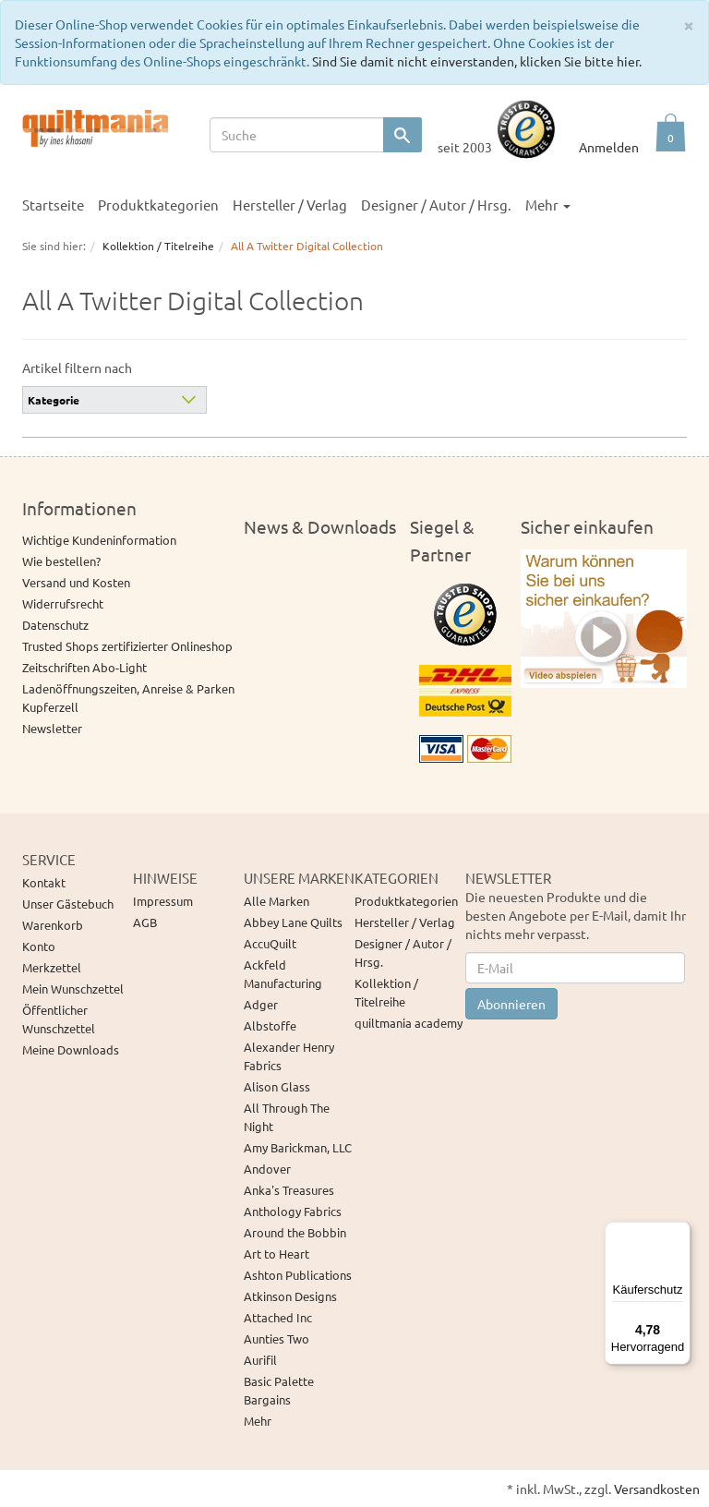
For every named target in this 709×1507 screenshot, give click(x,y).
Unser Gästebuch (68, 903)
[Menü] (679, 1233)
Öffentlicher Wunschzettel (58, 1019)
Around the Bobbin (295, 1232)
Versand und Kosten (76, 582)
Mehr (548, 204)
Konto (38, 946)
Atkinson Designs (290, 1296)
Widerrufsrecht (62, 603)
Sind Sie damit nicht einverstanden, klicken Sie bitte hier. (477, 61)
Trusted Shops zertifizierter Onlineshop (127, 646)
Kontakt (44, 882)
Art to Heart (276, 1253)
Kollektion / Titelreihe (386, 992)
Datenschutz (55, 625)
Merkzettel (51, 967)
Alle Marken (276, 901)
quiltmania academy (408, 1023)
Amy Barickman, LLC (298, 1147)
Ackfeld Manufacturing (283, 974)
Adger (261, 1004)
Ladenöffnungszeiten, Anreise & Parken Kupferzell (128, 698)
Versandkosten (657, 1488)
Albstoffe (270, 1025)
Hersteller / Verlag (290, 204)
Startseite (53, 204)
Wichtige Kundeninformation (99, 540)
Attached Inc (278, 1317)
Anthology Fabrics (293, 1211)
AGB (145, 922)
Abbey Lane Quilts (293, 922)
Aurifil (260, 1360)
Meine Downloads (70, 1049)
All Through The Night (287, 1117)
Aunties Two (276, 1338)
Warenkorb (52, 925)
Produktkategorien (158, 204)
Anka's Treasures (289, 1190)
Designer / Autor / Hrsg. (436, 204)
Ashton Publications (298, 1275)
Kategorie (53, 399)
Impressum (163, 901)
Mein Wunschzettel (73, 988)
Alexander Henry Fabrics (289, 1056)
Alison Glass (277, 1086)
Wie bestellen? (61, 561)
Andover (267, 1168)
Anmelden (609, 147)
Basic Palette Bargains (279, 1390)
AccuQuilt (270, 943)
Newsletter (52, 728)
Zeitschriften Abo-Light (84, 667)
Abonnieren (511, 1003)
